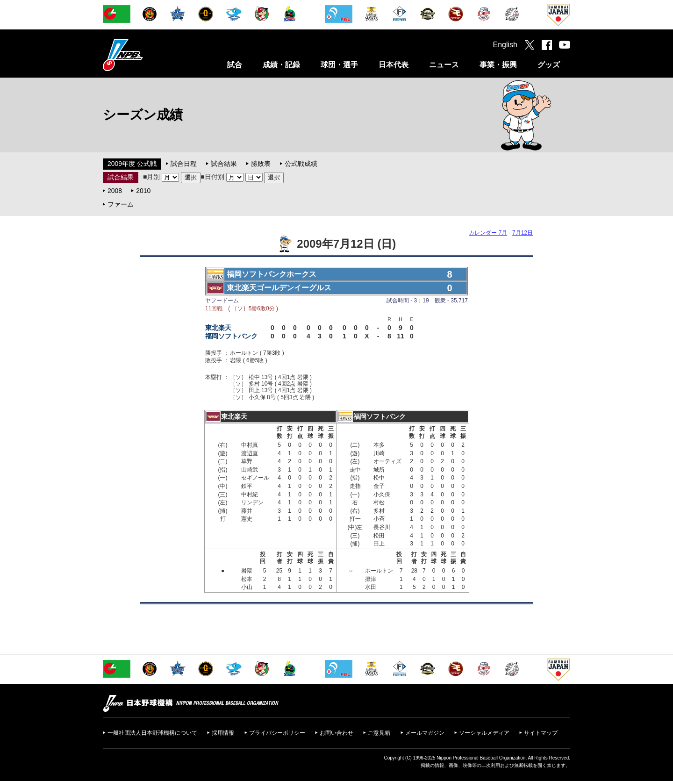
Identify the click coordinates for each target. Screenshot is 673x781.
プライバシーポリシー (277, 733)
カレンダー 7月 (488, 232)
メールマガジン (424, 733)
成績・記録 (281, 65)
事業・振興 (498, 65)
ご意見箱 (379, 733)
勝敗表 (261, 163)
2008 (114, 190)
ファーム (120, 204)
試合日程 (184, 163)
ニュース (444, 65)
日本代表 (393, 65)
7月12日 (522, 232)
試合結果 (224, 163)
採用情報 (223, 733)
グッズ (548, 65)
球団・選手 (339, 65)
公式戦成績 (301, 163)
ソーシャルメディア (484, 733)
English (505, 45)
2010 (143, 190)
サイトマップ (541, 733)
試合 (234, 65)
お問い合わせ (336, 733)
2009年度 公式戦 (132, 163)
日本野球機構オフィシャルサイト (146, 55)
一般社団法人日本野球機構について (152, 733)
